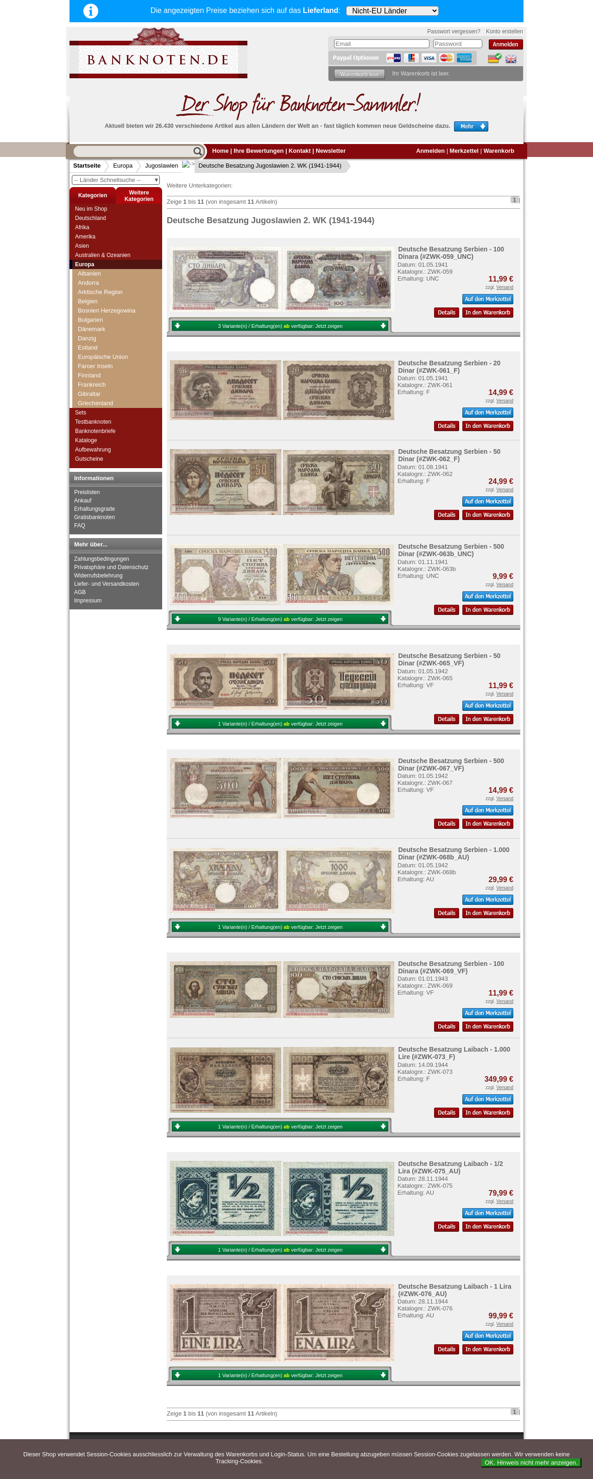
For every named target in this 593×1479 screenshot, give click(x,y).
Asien (82, 246)
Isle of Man (92, 320)
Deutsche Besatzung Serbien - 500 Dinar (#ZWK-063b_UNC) (451, 550)
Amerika (85, 236)
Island (86, 311)
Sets (80, 412)
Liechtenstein (95, 398)
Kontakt (300, 150)
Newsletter (330, 150)
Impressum (87, 600)
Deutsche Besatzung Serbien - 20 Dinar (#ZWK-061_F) (449, 366)
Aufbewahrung (93, 449)
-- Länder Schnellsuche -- (116, 179)
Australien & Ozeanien (102, 255)
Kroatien (89, 379)
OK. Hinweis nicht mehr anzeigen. (531, 1462)
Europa (122, 165)
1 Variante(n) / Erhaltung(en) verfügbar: (280, 724)
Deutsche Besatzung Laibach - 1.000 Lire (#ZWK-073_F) (454, 1053)
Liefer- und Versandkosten (106, 584)
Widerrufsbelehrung (98, 575)
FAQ (79, 525)
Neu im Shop (91, 209)
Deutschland (90, 218)
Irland (85, 302)
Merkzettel (464, 150)
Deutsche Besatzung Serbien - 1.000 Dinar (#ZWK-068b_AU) (453, 853)
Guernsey (90, 292)
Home (220, 150)
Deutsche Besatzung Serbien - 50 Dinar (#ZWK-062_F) (449, 455)
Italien (86, 329)
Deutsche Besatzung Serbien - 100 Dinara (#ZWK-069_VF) (451, 967)
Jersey (86, 339)
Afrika (82, 227)
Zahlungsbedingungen (101, 559)
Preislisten (87, 492)
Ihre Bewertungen (258, 150)
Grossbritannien (99, 283)
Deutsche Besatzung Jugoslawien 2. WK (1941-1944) (262, 165)
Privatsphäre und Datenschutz (111, 567)
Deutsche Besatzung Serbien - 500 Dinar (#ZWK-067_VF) (451, 764)
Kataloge (86, 440)
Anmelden (430, 150)
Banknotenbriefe (95, 431)
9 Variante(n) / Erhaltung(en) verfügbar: (280, 619)
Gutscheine (89, 459)
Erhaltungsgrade (94, 509)
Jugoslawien (161, 165)
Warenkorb (499, 150)
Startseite (87, 165)
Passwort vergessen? (453, 31)
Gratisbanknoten (94, 517)
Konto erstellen (504, 31)
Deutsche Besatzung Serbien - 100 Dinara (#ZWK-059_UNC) (451, 252)
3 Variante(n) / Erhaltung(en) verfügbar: (280, 326)
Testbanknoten (93, 422)
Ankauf (82, 500)
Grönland (90, 274)
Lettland (88, 389)
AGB (80, 592)
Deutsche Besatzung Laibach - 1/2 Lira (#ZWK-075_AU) (450, 1167)
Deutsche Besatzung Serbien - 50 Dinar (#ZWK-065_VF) (449, 659)
